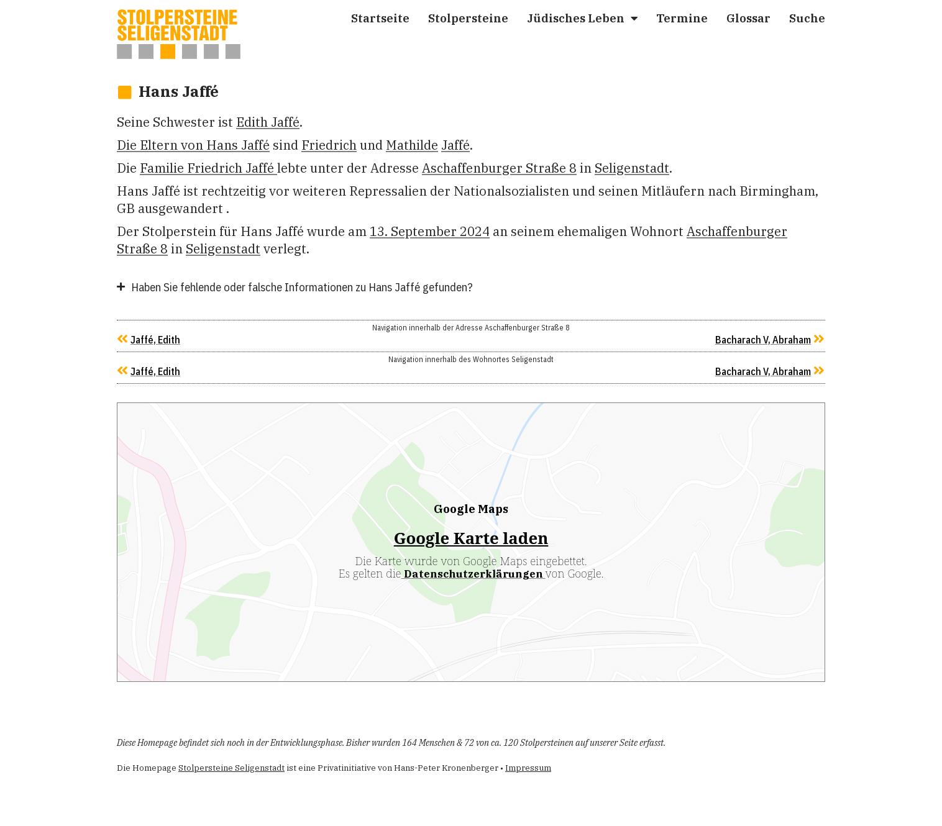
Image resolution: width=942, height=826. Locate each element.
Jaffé (455, 145)
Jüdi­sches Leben (582, 18)
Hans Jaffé (179, 91)
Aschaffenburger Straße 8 (499, 168)
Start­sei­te (380, 18)
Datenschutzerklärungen (473, 574)
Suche (807, 18)
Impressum (528, 768)
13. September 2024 (430, 231)
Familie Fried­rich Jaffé (208, 168)
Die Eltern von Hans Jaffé (193, 145)
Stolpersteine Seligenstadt (231, 768)
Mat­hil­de (412, 145)
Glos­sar (748, 18)
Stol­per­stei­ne (468, 18)
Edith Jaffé (268, 122)
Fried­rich (329, 145)
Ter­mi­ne (682, 18)
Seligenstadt (632, 168)
